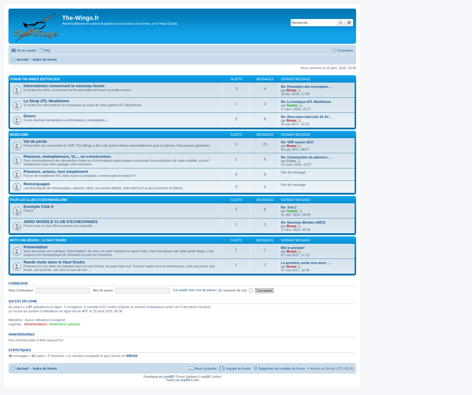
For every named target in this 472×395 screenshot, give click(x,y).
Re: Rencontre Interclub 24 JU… (306, 117)
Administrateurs (35, 324)
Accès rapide (26, 50)
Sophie (292, 105)
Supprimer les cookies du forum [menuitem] (281, 368)
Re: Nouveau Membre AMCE (303, 222)
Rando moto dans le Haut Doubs (54, 262)
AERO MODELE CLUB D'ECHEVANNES (60, 221)
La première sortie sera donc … (305, 263)
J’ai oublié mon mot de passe (194, 290)
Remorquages (37, 184)
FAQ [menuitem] (47, 50)
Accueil (22, 368)
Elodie (291, 161)
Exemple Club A (39, 206)
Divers (30, 116)
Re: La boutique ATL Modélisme (306, 102)
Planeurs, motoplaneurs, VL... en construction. (68, 156)
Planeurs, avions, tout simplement (56, 171)
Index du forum (45, 368)
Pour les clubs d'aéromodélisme (38, 200)
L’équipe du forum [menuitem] (237, 368)
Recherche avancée (349, 22)
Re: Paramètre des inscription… (306, 86)
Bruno (291, 90)
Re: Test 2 (289, 207)
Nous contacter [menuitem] (205, 368)
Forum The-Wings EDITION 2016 (35, 79)
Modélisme (19, 134)
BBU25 (131, 356)
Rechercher (340, 22)
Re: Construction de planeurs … (306, 157)
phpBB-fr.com (190, 380)
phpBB (168, 376)
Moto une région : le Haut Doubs (38, 240)
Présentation (36, 247)
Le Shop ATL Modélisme (46, 101)
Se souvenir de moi (235, 290)
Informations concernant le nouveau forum (64, 86)
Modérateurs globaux (64, 324)
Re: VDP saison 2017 (297, 142)
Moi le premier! (293, 248)
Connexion (18, 283)
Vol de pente (35, 141)
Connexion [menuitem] (345, 50)
